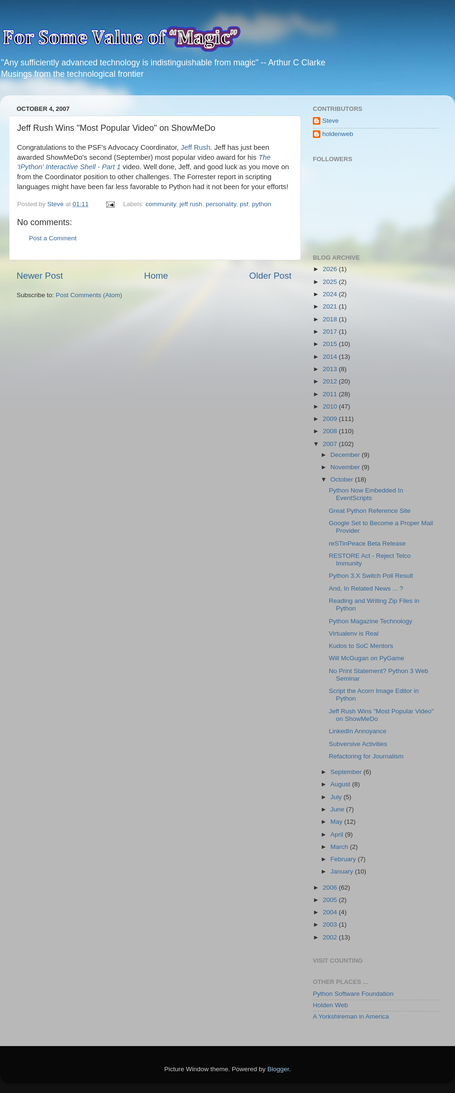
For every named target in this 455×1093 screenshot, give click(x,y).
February (344, 859)
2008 (331, 431)
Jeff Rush (195, 147)
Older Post (270, 276)
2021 (331, 306)
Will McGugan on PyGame (366, 658)
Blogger (278, 1069)
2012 (331, 381)
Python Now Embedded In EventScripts (366, 494)
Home (156, 276)
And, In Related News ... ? (366, 588)
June (338, 809)
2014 (331, 356)
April (337, 834)
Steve (330, 120)
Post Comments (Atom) (89, 295)
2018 (331, 319)
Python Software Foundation (353, 993)
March (340, 846)
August (341, 784)
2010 (331, 406)
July (337, 797)
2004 (331, 912)
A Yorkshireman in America (351, 1016)
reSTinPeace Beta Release (367, 543)
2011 (331, 394)
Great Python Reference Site (370, 510)
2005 (331, 899)
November (346, 467)
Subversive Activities (358, 743)
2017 (331, 331)
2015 (331, 343)
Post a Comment (53, 238)
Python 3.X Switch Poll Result (371, 575)
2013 (331, 369)
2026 (331, 269)
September (347, 771)
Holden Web (330, 1005)
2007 (331, 443)
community (161, 204)
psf (244, 204)
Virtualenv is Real (354, 633)
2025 (331, 281)
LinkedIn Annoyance (358, 731)
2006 (331, 887)
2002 (331, 937)
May (337, 821)
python (261, 204)
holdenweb (337, 133)
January (342, 871)
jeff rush (191, 204)
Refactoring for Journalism (366, 756)
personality (221, 204)
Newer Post (40, 276)
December (346, 454)
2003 (331, 924)
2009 (331, 418)
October (342, 479)
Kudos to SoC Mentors (361, 645)
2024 (331, 294)
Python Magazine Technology (370, 621)
